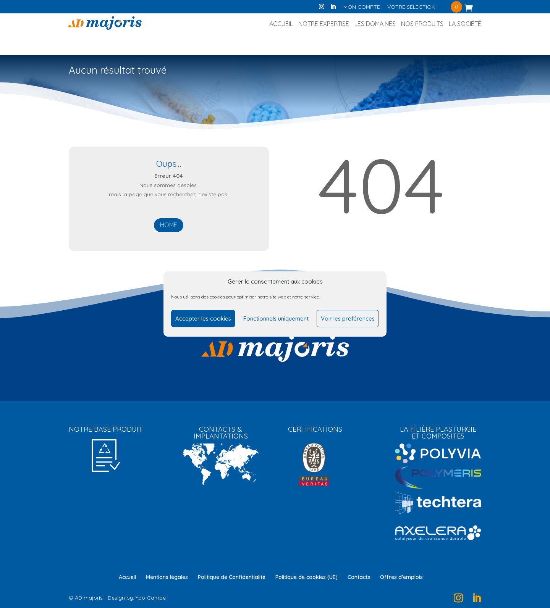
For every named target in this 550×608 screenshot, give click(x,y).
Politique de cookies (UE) (306, 577)
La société (465, 24)
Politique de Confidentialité (231, 577)
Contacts (359, 577)
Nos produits (422, 24)
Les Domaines (375, 24)
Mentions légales (167, 577)
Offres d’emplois (401, 577)
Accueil (281, 24)
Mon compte (361, 7)
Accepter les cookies (203, 318)
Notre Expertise (323, 24)
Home (168, 225)
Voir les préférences (348, 318)
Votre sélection (411, 7)
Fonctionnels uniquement (276, 318)
